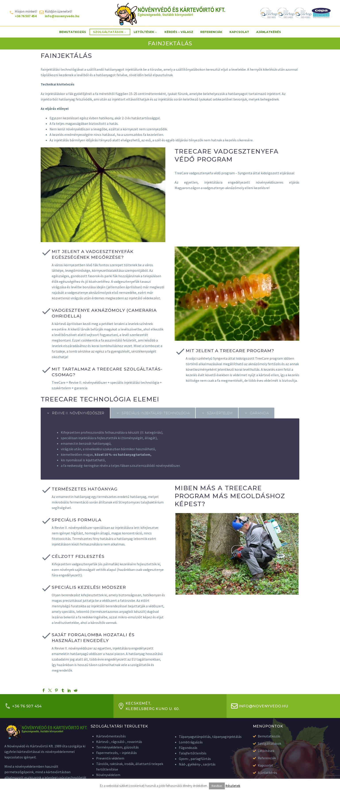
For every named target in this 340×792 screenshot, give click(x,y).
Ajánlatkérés (268, 32)
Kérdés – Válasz (178, 32)
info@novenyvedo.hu (263, 706)
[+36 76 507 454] (7, 706)
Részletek (232, 786)
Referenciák (211, 32)
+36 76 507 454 (27, 706)
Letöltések (145, 32)
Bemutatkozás (72, 32)
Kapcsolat (239, 32)
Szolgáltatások (110, 32)
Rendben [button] (217, 786)
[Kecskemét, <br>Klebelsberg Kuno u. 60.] (121, 706)
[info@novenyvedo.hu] (234, 706)
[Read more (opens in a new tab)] (23, 13)
